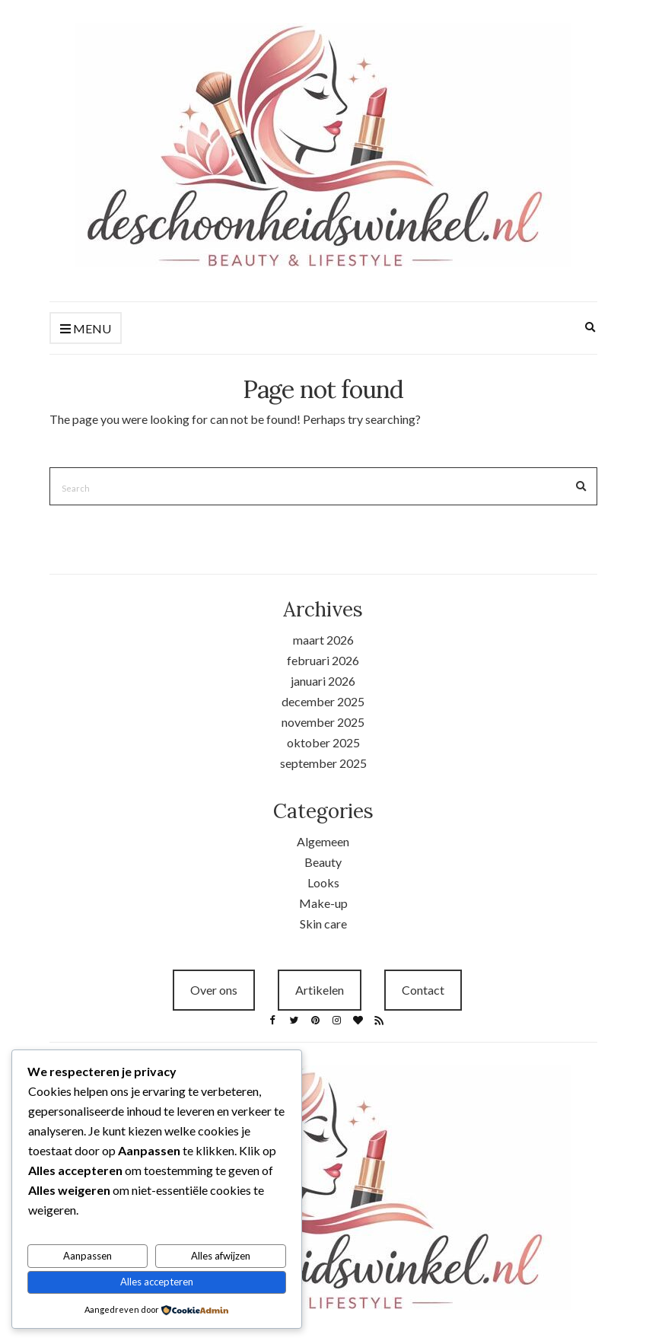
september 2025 (323, 763)
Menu (85, 329)
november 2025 (323, 722)
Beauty (323, 862)
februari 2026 (323, 660)
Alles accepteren (156, 1282)
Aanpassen (87, 1256)
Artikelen (319, 990)
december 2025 (323, 701)
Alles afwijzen (220, 1256)
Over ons (213, 990)
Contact (423, 990)
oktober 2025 (323, 742)
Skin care (323, 923)
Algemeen (323, 841)
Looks (323, 882)
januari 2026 (323, 681)
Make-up (323, 903)
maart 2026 (323, 639)
